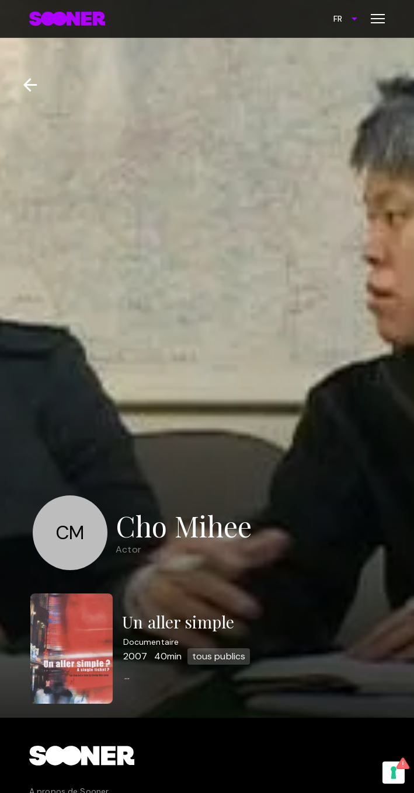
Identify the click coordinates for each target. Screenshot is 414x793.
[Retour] (25, 85)
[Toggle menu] (378, 19)
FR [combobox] (337, 18)
